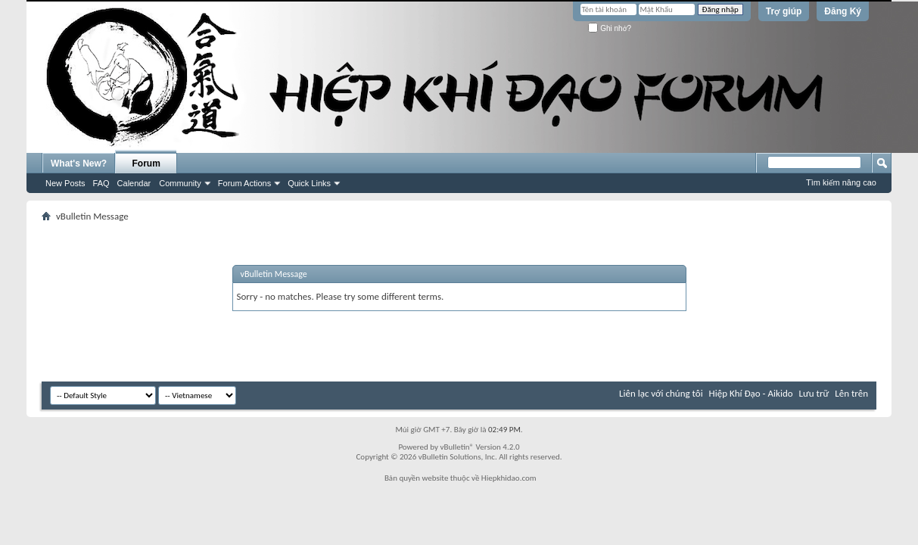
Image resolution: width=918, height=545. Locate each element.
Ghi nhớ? (609, 28)
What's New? (79, 163)
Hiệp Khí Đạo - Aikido (751, 393)
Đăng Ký (842, 11)
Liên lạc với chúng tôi (661, 393)
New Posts (65, 183)
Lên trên (851, 393)
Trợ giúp (784, 11)
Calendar (134, 183)
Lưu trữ (814, 393)
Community (180, 183)
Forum (146, 163)
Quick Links (309, 183)
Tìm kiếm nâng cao (841, 182)
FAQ (101, 183)
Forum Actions (244, 183)
